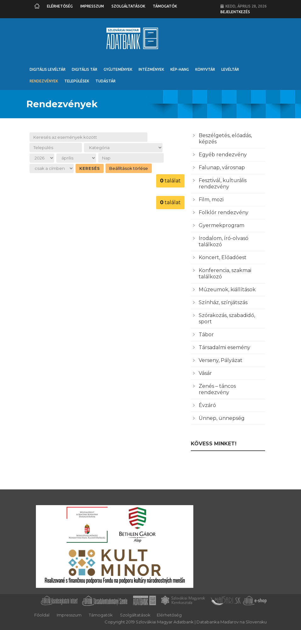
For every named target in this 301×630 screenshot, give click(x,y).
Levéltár (230, 69)
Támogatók (165, 6)
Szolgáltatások (128, 6)
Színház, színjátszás (223, 302)
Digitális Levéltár (47, 69)
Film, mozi (211, 200)
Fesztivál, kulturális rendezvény (223, 183)
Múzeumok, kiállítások (227, 290)
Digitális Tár (84, 69)
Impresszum (92, 6)
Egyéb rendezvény (223, 155)
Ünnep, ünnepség (222, 418)
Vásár (205, 373)
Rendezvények (44, 81)
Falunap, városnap (222, 167)
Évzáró (207, 405)
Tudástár (105, 81)
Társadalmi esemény (224, 347)
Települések (76, 81)
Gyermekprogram (221, 225)
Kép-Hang (179, 69)
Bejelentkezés (235, 12)
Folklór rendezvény (223, 212)
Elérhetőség (60, 6)
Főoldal (41, 614)
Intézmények (151, 69)
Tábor (206, 334)
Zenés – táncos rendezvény (217, 389)
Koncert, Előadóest (223, 257)
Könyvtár (205, 69)
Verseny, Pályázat (220, 360)
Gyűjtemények (118, 69)
